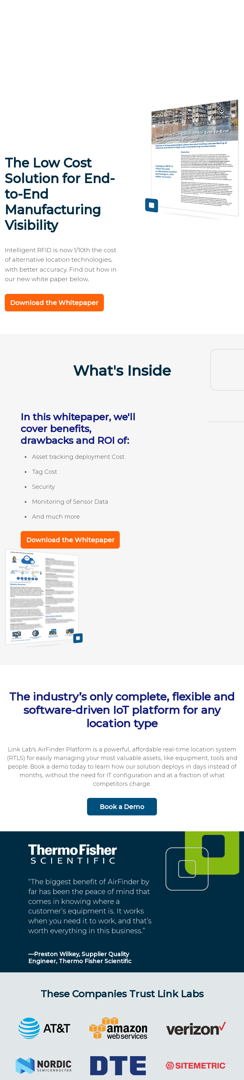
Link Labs (60, 1067)
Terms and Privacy (173, 1067)
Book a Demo (122, 728)
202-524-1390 (109, 1067)
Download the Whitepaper (54, 226)
